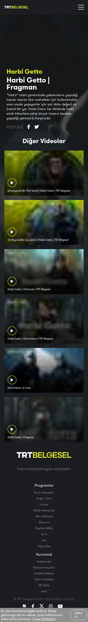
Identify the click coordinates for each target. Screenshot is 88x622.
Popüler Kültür (44, 528)
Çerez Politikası (44, 579)
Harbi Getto (24, 71)
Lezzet (44, 504)
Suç (44, 540)
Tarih (44, 534)
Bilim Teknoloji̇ (44, 516)
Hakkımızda (44, 561)
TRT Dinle (44, 585)
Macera (44, 522)
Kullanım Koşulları (44, 567)
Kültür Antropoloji (44, 510)
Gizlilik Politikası (44, 573)
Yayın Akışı (44, 546)
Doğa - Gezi (44, 498)
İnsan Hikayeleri (44, 492)
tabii (44, 591)
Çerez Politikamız (43, 619)
